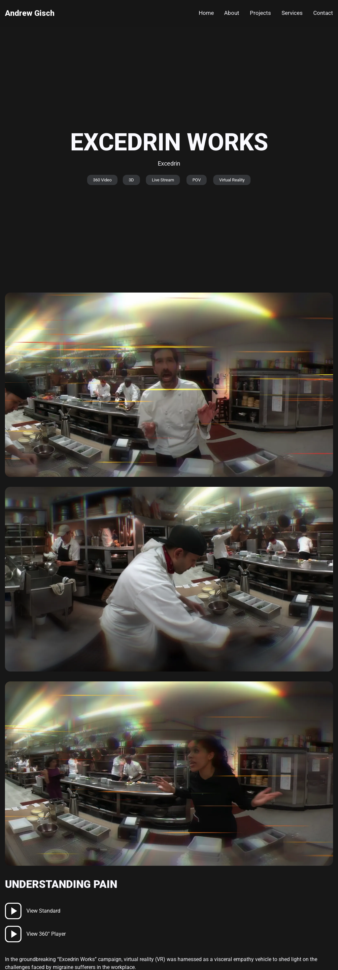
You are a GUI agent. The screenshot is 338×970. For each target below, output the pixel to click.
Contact (323, 13)
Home (206, 13)
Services (292, 13)
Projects (260, 13)
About (231, 13)
